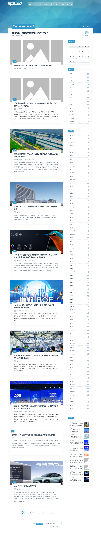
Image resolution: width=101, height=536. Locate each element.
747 (29, 492)
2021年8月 (79, 278)
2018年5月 (79, 408)
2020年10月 (79, 313)
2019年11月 (79, 347)
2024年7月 (79, 190)
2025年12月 (79, 142)
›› (52, 516)
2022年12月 (79, 227)
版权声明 (79, 118)
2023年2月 (79, 220)
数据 (62, 3)
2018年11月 (79, 388)
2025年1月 (79, 169)
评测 (39, 3)
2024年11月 (79, 176)
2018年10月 (79, 391)
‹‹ (19, 516)
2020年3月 (79, 337)
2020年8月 (79, 319)
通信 (52, 3)
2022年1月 (79, 265)
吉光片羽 (56, 530)
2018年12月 (79, 384)
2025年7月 (79, 155)
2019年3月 (79, 374)
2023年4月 (79, 217)
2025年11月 (79, 145)
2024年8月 (79, 186)
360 (29, 364)
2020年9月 (79, 316)
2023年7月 (79, 210)
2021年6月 (79, 285)
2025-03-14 (23, 160)
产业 (66, 3)
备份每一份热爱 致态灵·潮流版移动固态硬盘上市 (79, 436)
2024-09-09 (23, 414)
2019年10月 (79, 350)
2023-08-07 (23, 492)
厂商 (42, 3)
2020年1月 (79, 340)
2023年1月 (79, 224)
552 (29, 160)
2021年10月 (79, 272)
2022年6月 (79, 248)
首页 (32, 3)
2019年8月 (79, 357)
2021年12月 (79, 268)
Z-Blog (49, 530)
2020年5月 (79, 330)
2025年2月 (79, 166)
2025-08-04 (23, 109)
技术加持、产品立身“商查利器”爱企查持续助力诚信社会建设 (34, 438)
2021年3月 (79, 296)
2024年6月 (79, 193)
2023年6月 (79, 214)
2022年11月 (79, 231)
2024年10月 (79, 179)
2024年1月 (79, 200)
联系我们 (79, 115)
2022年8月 (79, 241)
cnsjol (17, 68)
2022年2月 (79, 261)
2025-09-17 (23, 68)
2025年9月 (79, 149)
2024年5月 (79, 196)
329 (29, 313)
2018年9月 (79, 395)
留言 (86, 33)
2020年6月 (79, 326)
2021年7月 (79, 282)
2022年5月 (79, 251)
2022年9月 (79, 237)
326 (29, 109)
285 (29, 213)
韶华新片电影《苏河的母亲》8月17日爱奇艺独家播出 (34, 66)
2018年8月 (79, 398)
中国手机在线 (15, 3)
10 (47, 516)
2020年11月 (79, 309)
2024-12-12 (23, 213)
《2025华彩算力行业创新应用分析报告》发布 (79, 448)
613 (27, 441)
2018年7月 (79, 402)
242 (29, 262)
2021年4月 (79, 292)
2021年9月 (79, 275)
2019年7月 (79, 360)
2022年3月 (79, 258)
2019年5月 (79, 367)
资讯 (35, 3)
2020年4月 (79, 333)
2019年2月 (79, 378)
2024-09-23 (23, 364)
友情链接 (79, 121)
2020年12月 (79, 306)
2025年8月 (79, 152)
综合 (69, 3)
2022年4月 (79, 255)
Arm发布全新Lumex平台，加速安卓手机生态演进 (79, 479)
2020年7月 (79, 323)
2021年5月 (79, 289)
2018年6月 (79, 405)
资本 (59, 3)
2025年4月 (79, 159)
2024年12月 (79, 173)
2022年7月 (79, 244)
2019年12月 (79, 343)
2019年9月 (79, 354)
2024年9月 (79, 183)
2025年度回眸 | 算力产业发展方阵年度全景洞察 (79, 430)
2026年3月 (71, 41)
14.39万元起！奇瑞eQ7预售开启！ (26, 490)
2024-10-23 (23, 262)
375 (29, 414)
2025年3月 (79, 162)
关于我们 (79, 108)
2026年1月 (79, 138)
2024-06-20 (21, 441)
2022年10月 (79, 234)
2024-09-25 (23, 313)
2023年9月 (79, 203)
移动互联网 (47, 3)
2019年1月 (79, 381)
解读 (55, 3)
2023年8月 (79, 207)
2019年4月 (79, 371)
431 (29, 68)
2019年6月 (79, 364)
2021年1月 (79, 302)
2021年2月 (79, 299)
